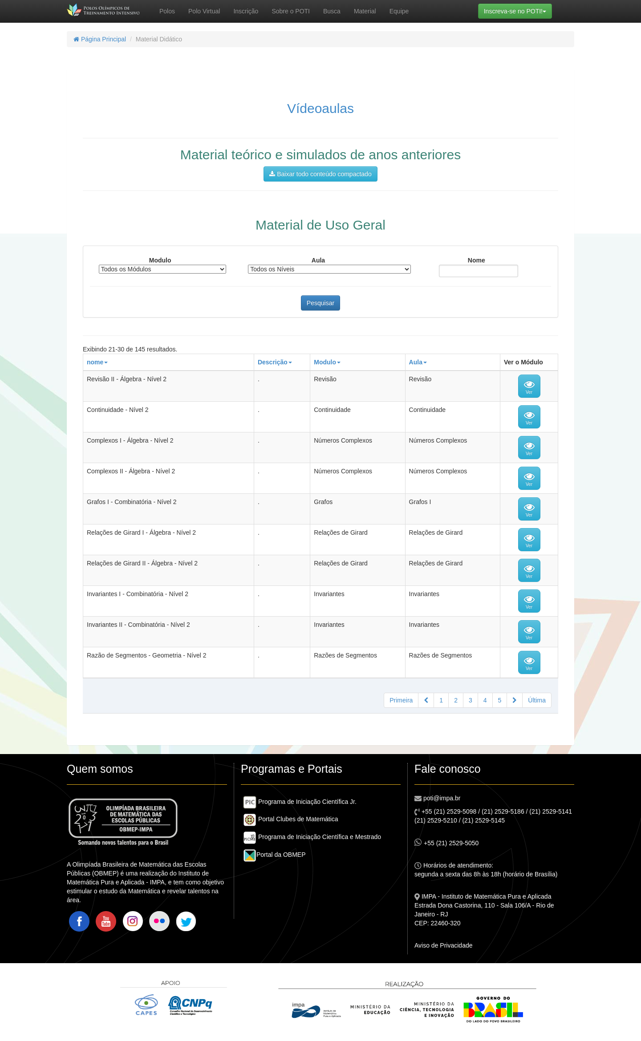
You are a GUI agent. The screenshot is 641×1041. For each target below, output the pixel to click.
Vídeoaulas (320, 108)
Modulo (160, 260)
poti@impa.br (441, 798)
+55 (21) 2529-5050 (446, 842)
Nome (476, 260)
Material (365, 11)
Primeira (401, 700)
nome (97, 362)
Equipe (399, 11)
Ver (529, 387)
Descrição (275, 362)
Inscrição (245, 11)
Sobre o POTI (291, 11)
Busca (332, 11)
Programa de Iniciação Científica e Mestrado (312, 836)
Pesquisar (320, 303)
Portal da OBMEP (274, 854)
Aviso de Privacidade (443, 945)
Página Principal (99, 39)
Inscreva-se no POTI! (518, 10)
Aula (318, 260)
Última (537, 700)
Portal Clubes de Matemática (290, 819)
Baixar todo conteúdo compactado (320, 174)
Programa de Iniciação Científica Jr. (300, 801)
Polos (167, 11)
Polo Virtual (204, 11)
